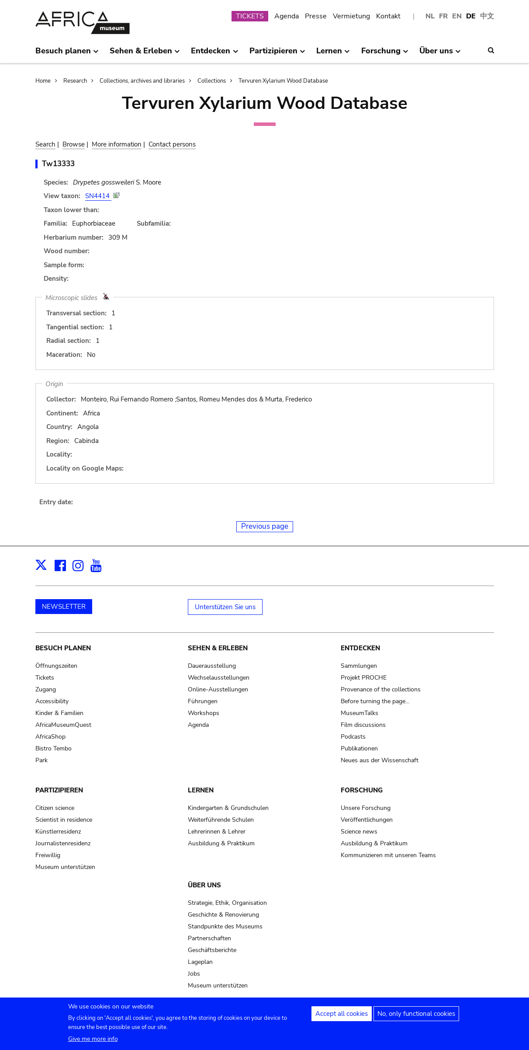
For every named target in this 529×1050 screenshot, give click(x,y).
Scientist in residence (63, 820)
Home (43, 81)
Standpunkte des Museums (225, 926)
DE (471, 16)
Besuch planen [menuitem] (67, 54)
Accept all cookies (341, 1016)
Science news (359, 831)
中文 (487, 16)
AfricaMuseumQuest (63, 725)
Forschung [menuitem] (384, 54)
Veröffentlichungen (367, 820)
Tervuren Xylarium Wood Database (283, 81)
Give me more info (93, 1042)
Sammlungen (359, 666)
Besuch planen (63, 648)
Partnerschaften (209, 938)
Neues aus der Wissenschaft (379, 760)
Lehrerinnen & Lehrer (216, 831)
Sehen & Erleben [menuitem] (145, 54)
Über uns (204, 885)
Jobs (194, 974)
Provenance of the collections (381, 689)
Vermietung (351, 16)
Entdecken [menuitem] (214, 54)
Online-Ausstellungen (218, 689)
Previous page (264, 526)
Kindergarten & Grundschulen (228, 808)
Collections (211, 81)
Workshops (203, 713)
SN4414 (98, 196)
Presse (316, 16)
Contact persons (172, 144)
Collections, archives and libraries (142, 81)
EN (457, 16)
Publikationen (359, 748)
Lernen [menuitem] (333, 54)
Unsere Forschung (366, 808)
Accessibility (52, 701)
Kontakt (388, 16)
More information (117, 144)
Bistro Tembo (53, 748)
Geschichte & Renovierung (223, 914)
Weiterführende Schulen (221, 820)
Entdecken (360, 648)
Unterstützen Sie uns (225, 607)
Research (75, 81)
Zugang (45, 689)
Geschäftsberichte (212, 950)
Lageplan (200, 962)
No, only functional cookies (416, 1016)
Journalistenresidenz (62, 843)
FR (443, 16)
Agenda (286, 16)
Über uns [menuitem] (440, 54)
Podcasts (353, 737)
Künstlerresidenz (58, 831)
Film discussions (363, 725)
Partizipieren (59, 790)
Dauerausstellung (212, 666)
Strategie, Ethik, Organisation (227, 903)
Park (41, 760)
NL (430, 16)
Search (45, 144)
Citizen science (54, 808)
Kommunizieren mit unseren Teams (388, 855)
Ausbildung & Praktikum (221, 843)
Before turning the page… (375, 701)
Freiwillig (47, 855)
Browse (73, 144)
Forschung (362, 790)
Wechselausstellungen (218, 677)
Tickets (44, 677)
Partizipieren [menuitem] (277, 54)
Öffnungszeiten (56, 666)
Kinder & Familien (59, 713)
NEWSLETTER (64, 606)
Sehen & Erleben (218, 648)
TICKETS (250, 16)
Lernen (201, 790)
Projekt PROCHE (364, 677)
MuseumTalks (359, 713)
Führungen (203, 701)
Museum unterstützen (65, 867)
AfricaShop (50, 737)
